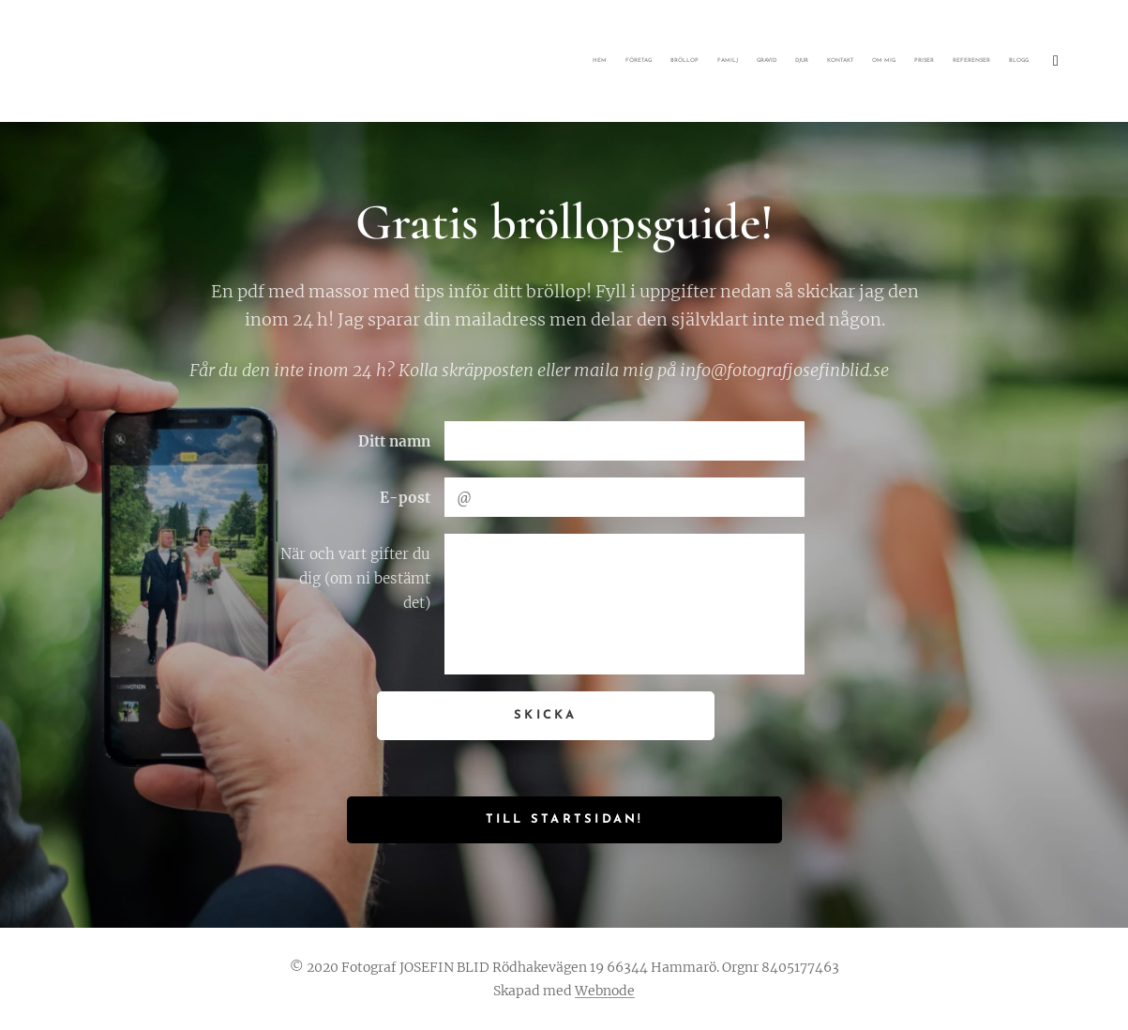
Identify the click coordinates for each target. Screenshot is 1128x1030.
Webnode (605, 990)
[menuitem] (801, 61)
